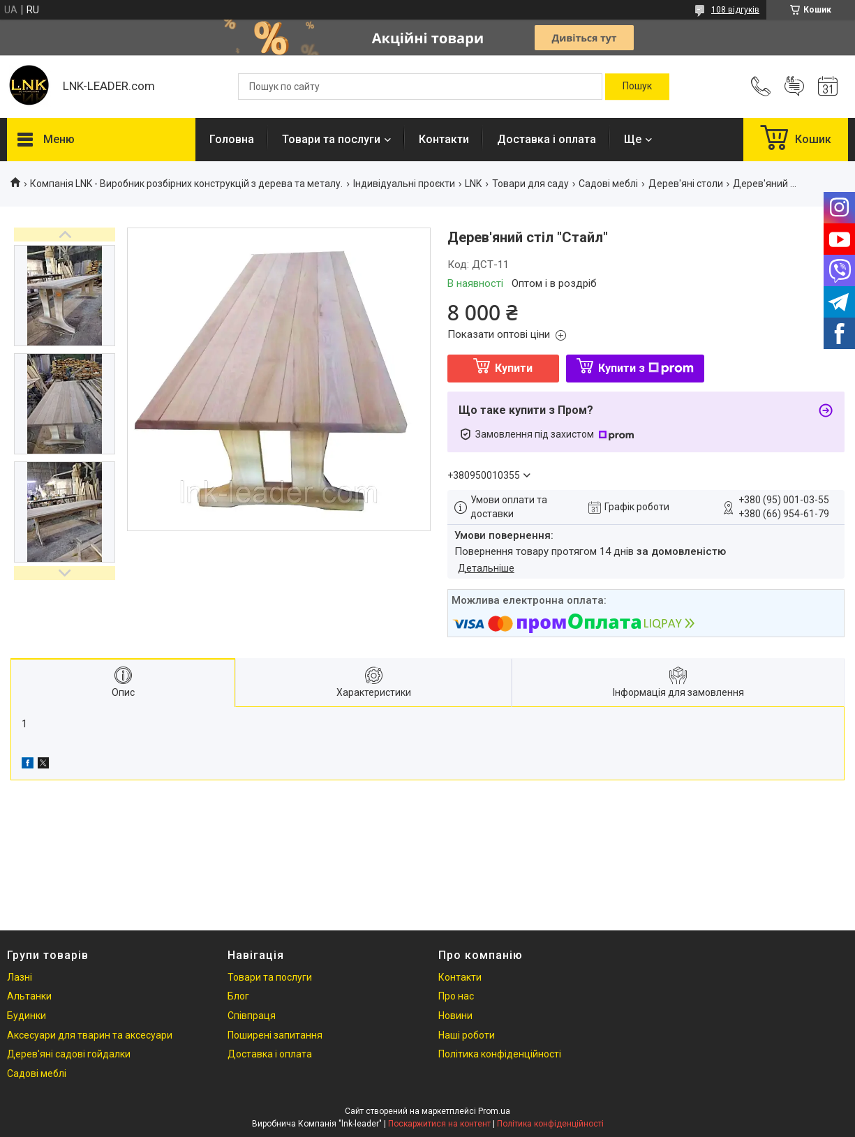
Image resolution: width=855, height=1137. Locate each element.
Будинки (26, 1015)
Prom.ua (494, 1111)
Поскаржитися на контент (439, 1124)
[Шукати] (637, 86)
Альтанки (29, 996)
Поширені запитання (275, 1035)
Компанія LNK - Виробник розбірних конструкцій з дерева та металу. (186, 183)
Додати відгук (794, 87)
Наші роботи (466, 1035)
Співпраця (252, 1015)
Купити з (646, 368)
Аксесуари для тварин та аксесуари (89, 1035)
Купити (514, 368)
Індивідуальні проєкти (404, 183)
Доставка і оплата (546, 139)
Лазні (19, 977)
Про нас (456, 996)
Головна (231, 139)
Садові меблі (608, 183)
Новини (455, 1015)
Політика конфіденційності (499, 1054)
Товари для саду (530, 183)
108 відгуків (735, 10)
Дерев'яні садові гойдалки (69, 1054)
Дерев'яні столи (685, 183)
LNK (473, 183)
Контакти (444, 139)
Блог (238, 996)
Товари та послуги (331, 139)
